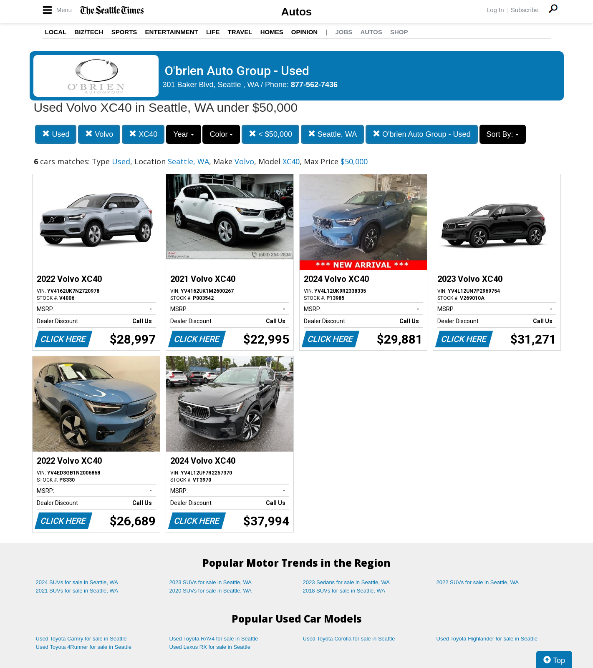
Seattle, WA (332, 134)
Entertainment (171, 31)
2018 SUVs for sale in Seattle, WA (344, 591)
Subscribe (525, 9)
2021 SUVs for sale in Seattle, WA (77, 591)
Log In (495, 9)
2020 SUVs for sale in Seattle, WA (210, 591)
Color (221, 134)
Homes (271, 31)
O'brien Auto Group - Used (422, 134)
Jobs (343, 31)
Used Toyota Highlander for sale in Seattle (487, 638)
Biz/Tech (88, 31)
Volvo (99, 134)
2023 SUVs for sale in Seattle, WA (210, 582)
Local (56, 31)
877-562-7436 (314, 84)
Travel (240, 31)
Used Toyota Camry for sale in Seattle (81, 638)
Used (55, 134)
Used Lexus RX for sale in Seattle (209, 647)
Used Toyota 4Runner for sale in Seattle (84, 647)
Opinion (304, 31)
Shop (399, 31)
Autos (296, 11)
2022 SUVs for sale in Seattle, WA (478, 582)
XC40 (143, 134)
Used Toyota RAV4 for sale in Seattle (213, 638)
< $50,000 (270, 134)
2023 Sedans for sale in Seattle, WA (346, 582)
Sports (124, 31)
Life (213, 31)
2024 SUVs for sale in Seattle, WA (77, 582)
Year (183, 134)
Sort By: (503, 134)
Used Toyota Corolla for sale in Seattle (349, 638)
